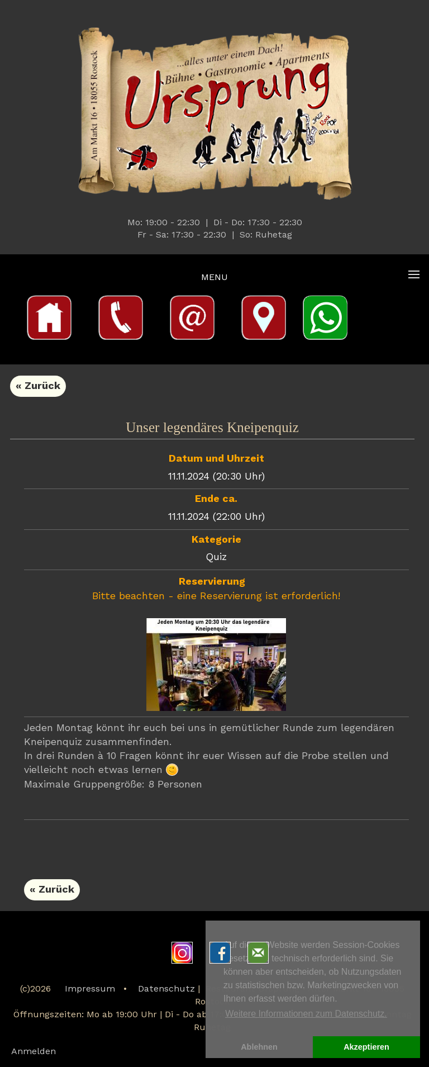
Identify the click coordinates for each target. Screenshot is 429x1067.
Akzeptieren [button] (366, 1046)
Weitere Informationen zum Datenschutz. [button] (306, 1013)
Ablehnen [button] (259, 1046)
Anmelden (33, 1051)
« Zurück (38, 386)
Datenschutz (166, 989)
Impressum (90, 989)
